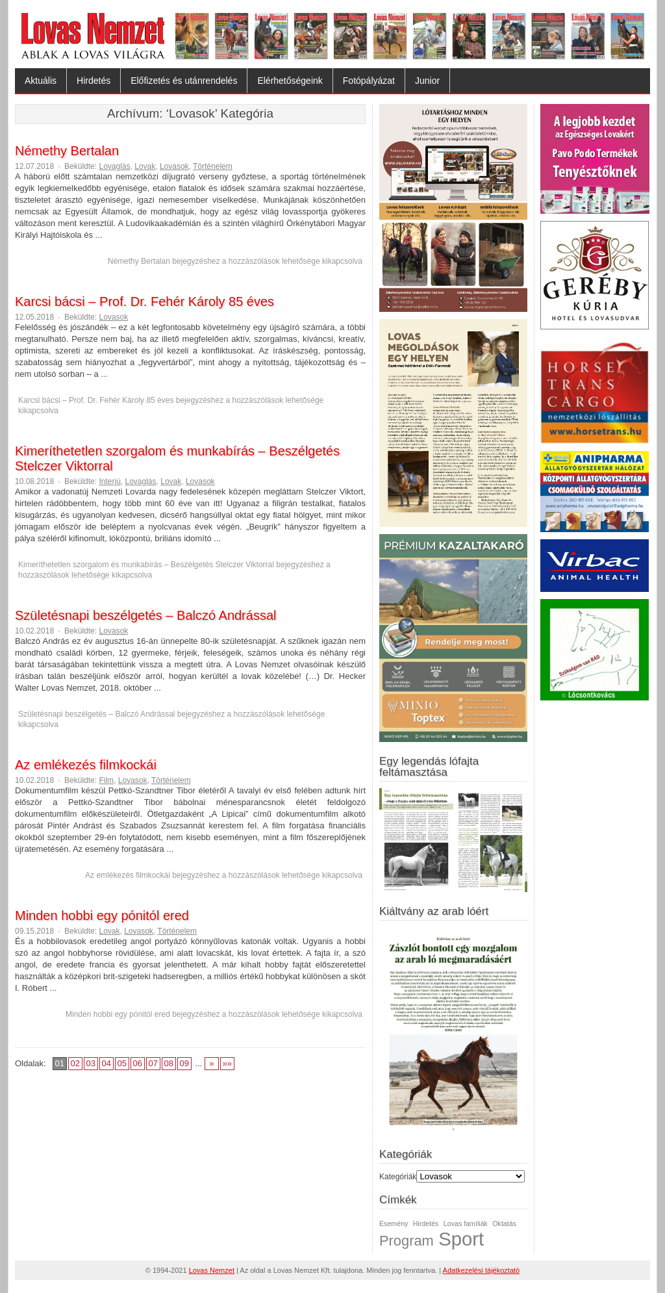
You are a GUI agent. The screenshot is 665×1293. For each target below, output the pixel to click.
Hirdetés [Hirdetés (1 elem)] (426, 1223)
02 (74, 1063)
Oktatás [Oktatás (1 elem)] (504, 1223)
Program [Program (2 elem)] (406, 1241)
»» (227, 1063)
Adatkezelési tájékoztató (481, 1270)
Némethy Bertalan (67, 151)
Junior (427, 80)
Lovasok (174, 166)
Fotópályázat (369, 80)
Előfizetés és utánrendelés (184, 80)
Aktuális (40, 80)
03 (90, 1063)
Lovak (144, 166)
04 (105, 1063)
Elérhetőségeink (289, 80)
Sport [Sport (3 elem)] (461, 1238)
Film (106, 780)
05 (121, 1063)
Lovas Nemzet (211, 1270)
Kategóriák (397, 1176)
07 (152, 1063)
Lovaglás (114, 166)
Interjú (109, 481)
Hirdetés (93, 80)
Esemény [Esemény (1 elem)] (393, 1223)
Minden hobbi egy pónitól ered (102, 915)
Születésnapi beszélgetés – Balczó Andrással (145, 615)
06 (137, 1063)
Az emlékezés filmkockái (86, 765)
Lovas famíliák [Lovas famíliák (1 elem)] (466, 1223)
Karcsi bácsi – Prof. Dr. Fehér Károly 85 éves (144, 301)
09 (183, 1063)
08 (168, 1063)
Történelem (212, 166)
